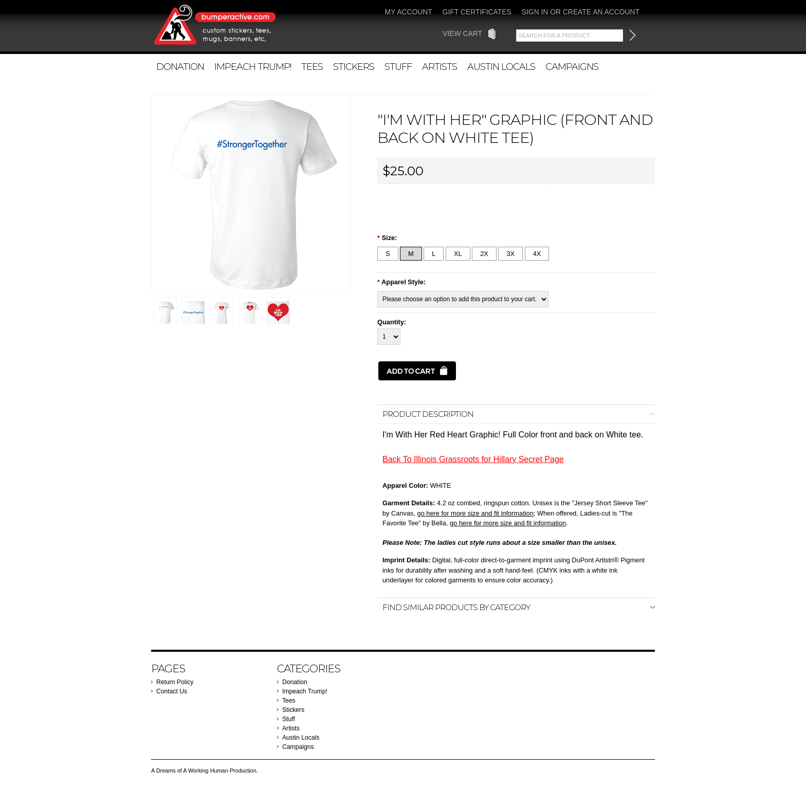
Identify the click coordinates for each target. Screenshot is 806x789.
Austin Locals (501, 66)
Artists (439, 66)
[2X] (484, 254)
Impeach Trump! (252, 66)
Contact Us (171, 691)
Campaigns (571, 66)
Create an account (601, 12)
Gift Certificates (477, 12)
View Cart (462, 33)
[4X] (537, 254)
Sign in (535, 12)
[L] (434, 254)
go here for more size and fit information (475, 513)
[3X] (510, 254)
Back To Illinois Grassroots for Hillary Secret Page (473, 459)
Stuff (398, 66)
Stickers (353, 66)
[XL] (458, 254)
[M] (411, 254)
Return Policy (174, 682)
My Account (408, 12)
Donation (180, 66)
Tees (312, 66)
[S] (387, 254)
